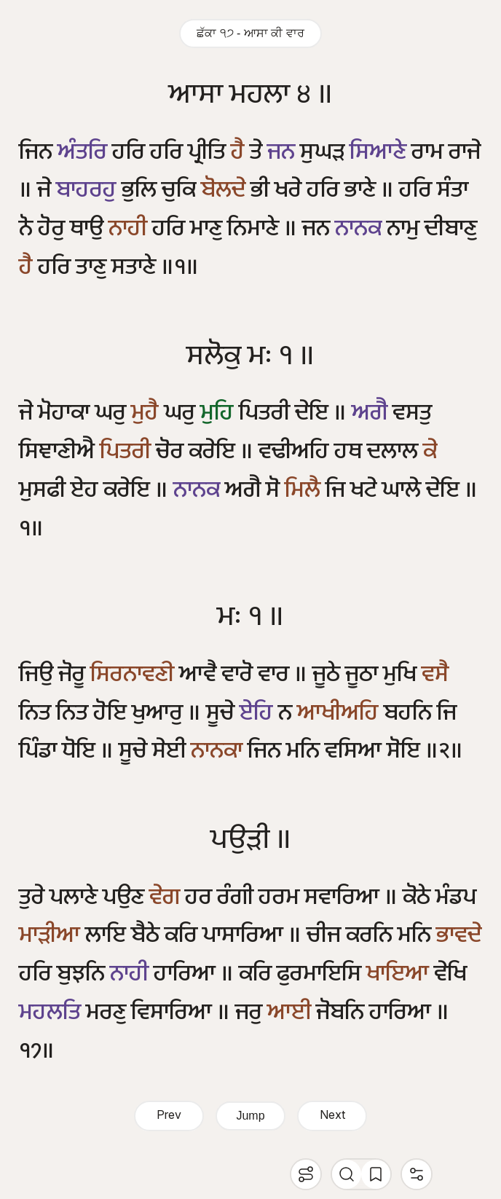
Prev (169, 1115)
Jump (250, 1115)
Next (332, 1115)
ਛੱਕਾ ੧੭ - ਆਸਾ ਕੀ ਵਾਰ (250, 33)
